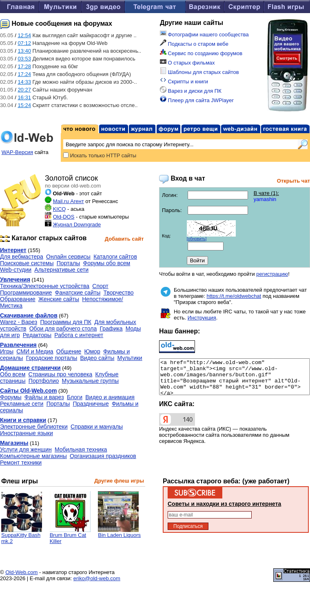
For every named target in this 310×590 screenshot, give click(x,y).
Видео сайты (97, 358)
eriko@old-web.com (96, 578)
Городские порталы (52, 358)
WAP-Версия (17, 152)
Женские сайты (58, 299)
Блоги (74, 397)
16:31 (24, 97)
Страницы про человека (61, 374)
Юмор (92, 351)
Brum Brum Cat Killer (70, 535)
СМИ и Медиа (34, 351)
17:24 (24, 74)
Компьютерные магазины (33, 456)
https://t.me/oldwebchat (234, 296)
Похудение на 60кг (55, 66)
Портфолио (44, 381)
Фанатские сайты (78, 292)
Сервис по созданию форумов (201, 53)
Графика (111, 328)
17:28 (24, 66)
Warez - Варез (18, 322)
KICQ (59, 209)
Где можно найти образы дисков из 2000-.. (85, 82)
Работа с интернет (78, 335)
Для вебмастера (21, 256)
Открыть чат (293, 181)
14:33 (24, 82)
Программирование (26, 292)
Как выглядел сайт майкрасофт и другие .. (85, 35)
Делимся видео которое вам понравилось (84, 59)
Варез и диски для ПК (190, 91)
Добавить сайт (124, 239)
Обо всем (12, 374)
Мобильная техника (81, 449)
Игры (6, 351)
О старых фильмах (187, 63)
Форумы (11, 397)
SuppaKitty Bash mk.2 (21, 535)
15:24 (24, 105)
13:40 (24, 51)
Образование (17, 299)
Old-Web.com (21, 572)
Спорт (100, 286)
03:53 (24, 59)
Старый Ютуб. (50, 97)
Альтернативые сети (61, 269)
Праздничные (90, 403)
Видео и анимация (110, 397)
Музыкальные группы (90, 381)
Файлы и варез (44, 397)
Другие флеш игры (119, 481)
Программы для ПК (65, 322)
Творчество (118, 292)
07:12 (24, 43)
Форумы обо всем (107, 263)
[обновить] (197, 239)
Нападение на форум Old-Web (70, 43)
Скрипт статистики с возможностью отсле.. (85, 105)
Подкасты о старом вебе (194, 44)
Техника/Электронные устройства (44, 286)
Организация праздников (103, 456)
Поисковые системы (26, 263)
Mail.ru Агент (68, 201)
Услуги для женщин (26, 449)
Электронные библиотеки (34, 426)
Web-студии (15, 269)
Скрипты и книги (184, 81)
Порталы (68, 263)
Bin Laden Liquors (119, 532)
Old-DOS (64, 217)
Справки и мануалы (97, 426)
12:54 (24, 35)
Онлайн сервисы (68, 256)
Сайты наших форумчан (63, 90)
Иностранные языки (26, 433)
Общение (68, 351)
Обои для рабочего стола (63, 328)
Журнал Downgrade (77, 224)
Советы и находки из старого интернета (224, 504)
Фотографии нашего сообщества (204, 34)
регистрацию (272, 274)
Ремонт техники (21, 462)
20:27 (24, 90)
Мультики (129, 358)
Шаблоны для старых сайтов (199, 72)
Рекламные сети (21, 403)
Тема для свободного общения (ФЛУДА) (82, 74)
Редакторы (37, 335)
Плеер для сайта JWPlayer (197, 100)
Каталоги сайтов (115, 256)
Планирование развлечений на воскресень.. (87, 51)
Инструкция (202, 318)
